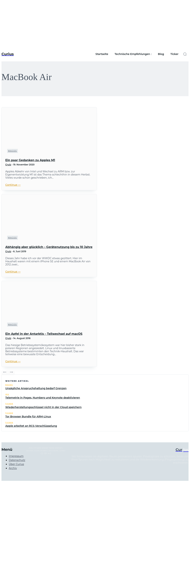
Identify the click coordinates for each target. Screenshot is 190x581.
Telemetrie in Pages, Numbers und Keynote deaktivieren (42, 397)
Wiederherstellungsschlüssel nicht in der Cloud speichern (43, 407)
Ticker (9, 404)
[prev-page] (4, 373)
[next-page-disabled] (11, 373)
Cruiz (8, 164)
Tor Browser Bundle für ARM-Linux (28, 416)
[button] (185, 54)
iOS (7, 394)
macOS (12, 151)
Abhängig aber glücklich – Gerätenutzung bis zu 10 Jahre (49, 247)
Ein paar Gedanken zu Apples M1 (30, 160)
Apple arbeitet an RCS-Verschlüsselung (31, 426)
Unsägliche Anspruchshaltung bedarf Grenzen (36, 388)
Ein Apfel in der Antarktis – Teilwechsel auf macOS (43, 334)
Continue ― (13, 184)
